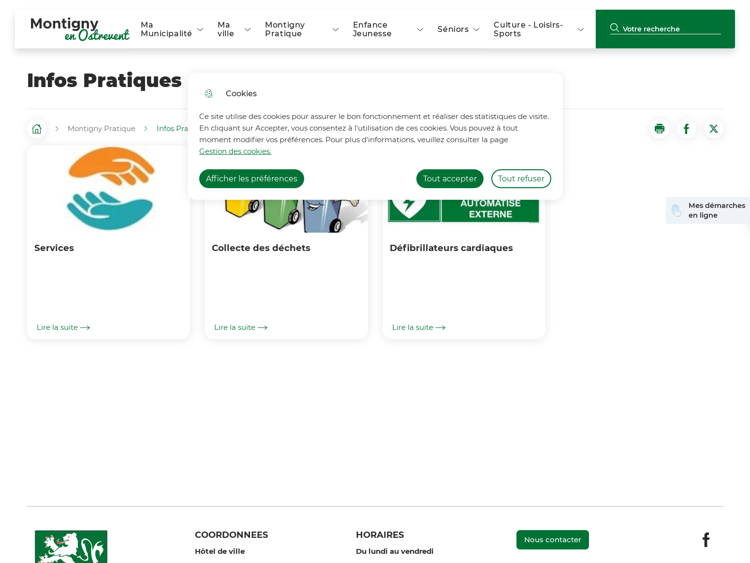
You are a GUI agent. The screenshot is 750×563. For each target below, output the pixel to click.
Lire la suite (63, 327)
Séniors (453, 29)
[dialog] (375, 136)
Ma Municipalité (166, 29)
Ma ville (226, 29)
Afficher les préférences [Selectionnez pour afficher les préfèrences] (251, 178)
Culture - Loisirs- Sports (528, 29)
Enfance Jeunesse (372, 29)
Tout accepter (450, 178)
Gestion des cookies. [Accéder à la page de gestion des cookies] (235, 151)
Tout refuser (521, 178)
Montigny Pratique (285, 29)
